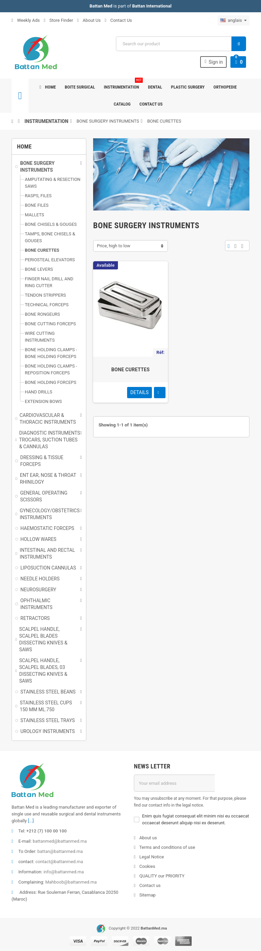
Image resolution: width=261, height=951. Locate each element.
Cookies (146, 866)
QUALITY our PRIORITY (161, 875)
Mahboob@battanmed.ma (71, 882)
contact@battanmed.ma (59, 861)
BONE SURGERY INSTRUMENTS (107, 121)
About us (147, 837)
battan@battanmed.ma (60, 851)
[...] (31, 820)
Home (47, 87)
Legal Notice (151, 856)
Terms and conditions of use (166, 847)
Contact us (150, 104)
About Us (89, 20)
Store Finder (58, 20)
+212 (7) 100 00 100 (47, 830)
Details (139, 392)
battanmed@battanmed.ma (60, 841)
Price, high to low (113, 245)
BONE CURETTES (130, 369)
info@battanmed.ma (64, 871)
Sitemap (147, 895)
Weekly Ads (26, 20)
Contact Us (118, 20)
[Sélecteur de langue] (233, 20)
